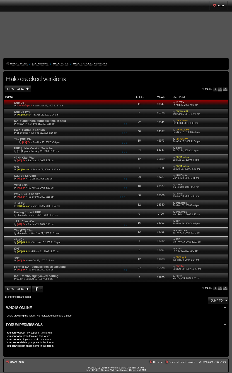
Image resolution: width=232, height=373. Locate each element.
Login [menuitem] (220, 5)
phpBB (104, 367)
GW (16, 166)
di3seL (179, 148)
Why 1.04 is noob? (27, 194)
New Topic (16, 89)
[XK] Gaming (40, 63)
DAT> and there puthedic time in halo (40, 121)
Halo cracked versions (90, 63)
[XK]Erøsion (182, 157)
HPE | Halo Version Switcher (33, 148)
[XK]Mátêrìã (23, 114)
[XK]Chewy (182, 120)
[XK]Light (181, 257)
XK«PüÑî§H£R (24, 105)
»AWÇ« (19, 239)
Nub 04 (19, 102)
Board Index (19, 63)
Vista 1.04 (21, 184)
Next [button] (225, 89)
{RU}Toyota (23, 151)
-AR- (17, 257)
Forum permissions (24, 325)
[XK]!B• (26, 142)
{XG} (17, 248)
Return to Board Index (18, 296)
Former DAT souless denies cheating (40, 266)
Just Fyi (19, 203)
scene (179, 184)
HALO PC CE (60, 63)
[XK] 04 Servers (25, 175)
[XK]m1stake (182, 129)
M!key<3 (21, 124)
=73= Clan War (24, 221)
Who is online (19, 308)
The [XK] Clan (23, 139)
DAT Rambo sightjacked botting (36, 276)
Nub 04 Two (22, 111)
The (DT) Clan (23, 230)
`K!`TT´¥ (180, 102)
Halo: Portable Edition (29, 130)
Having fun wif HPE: (28, 212)
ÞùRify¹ (179, 193)
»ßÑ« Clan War (24, 157)
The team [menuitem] (158, 362)
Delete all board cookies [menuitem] (182, 362)
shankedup (22, 133)
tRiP (178, 221)
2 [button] (220, 89)
